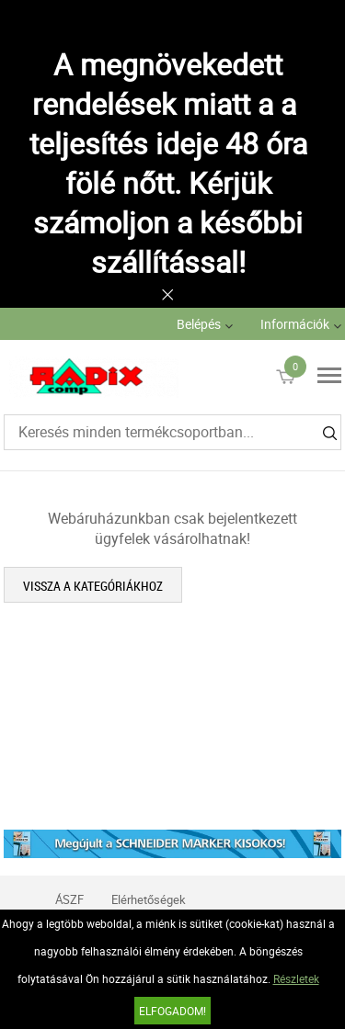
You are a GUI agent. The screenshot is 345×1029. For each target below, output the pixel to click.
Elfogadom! (172, 1010)
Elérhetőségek (148, 899)
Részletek (296, 978)
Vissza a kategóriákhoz (93, 585)
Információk (294, 324)
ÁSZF (69, 899)
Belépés (199, 324)
